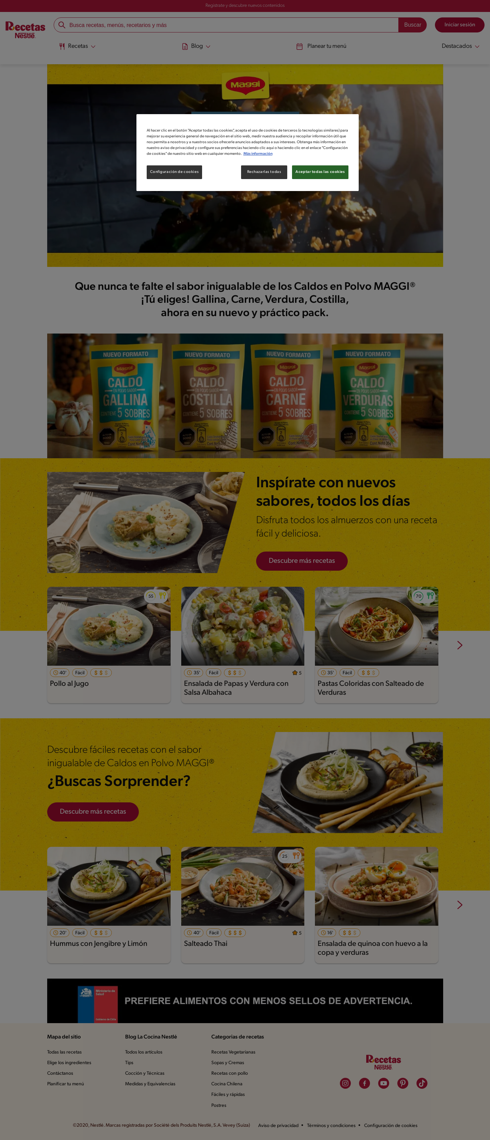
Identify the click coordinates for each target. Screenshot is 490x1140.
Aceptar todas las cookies (320, 172)
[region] (247, 152)
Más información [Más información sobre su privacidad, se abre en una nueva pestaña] (258, 154)
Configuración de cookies (174, 172)
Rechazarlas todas (264, 172)
